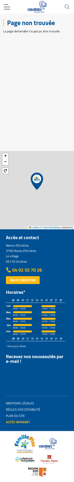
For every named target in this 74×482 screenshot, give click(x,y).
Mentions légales (20, 403)
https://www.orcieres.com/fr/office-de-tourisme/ (48, 444)
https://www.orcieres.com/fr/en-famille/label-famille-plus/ (25, 444)
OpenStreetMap (51, 227)
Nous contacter (22, 280)
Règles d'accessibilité (23, 409)
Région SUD (37, 472)
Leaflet (34, 227)
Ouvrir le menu (7, 7)
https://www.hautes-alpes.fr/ (49, 459)
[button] (37, 181)
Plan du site (15, 416)
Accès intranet (18, 422)
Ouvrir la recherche (67, 7)
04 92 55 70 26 (27, 270)
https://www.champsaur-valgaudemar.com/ (25, 459)
